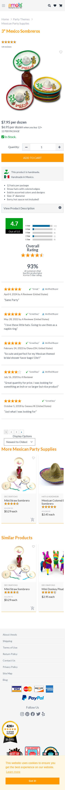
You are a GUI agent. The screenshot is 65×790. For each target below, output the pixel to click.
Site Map (7, 673)
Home (5, 19)
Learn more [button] (13, 771)
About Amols (10, 634)
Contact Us (9, 660)
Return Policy (10, 653)
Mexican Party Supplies (15, 23)
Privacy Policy (10, 666)
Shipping (7, 641)
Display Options (22, 436)
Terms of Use (10, 647)
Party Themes (21, 19)
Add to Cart (32, 157)
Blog (5, 679)
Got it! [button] (32, 781)
